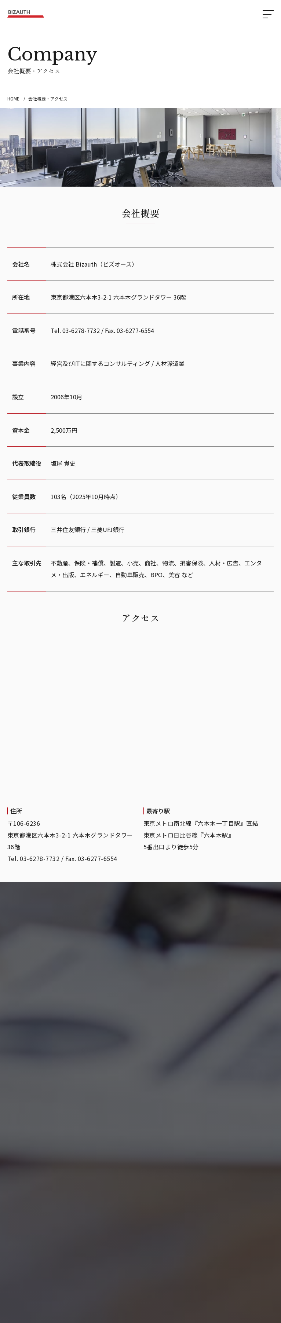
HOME (13, 98)
